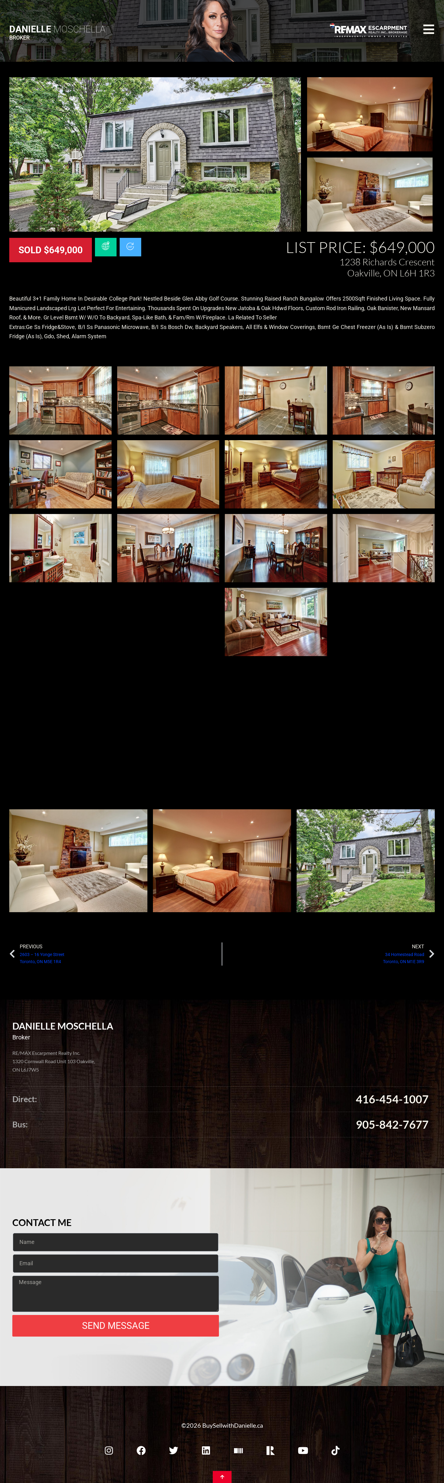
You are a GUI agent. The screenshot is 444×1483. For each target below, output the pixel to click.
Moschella (57, 29)
